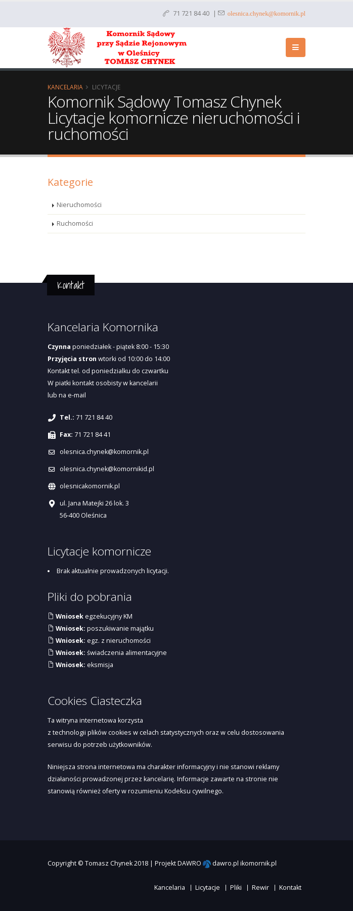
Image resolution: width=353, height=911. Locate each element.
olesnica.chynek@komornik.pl (265, 13)
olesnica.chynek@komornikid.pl (107, 469)
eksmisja (83, 665)
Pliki (236, 887)
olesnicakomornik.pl (90, 486)
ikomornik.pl (258, 863)
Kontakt (290, 887)
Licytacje (207, 887)
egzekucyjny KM (93, 616)
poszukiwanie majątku (104, 628)
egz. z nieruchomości (102, 640)
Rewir (260, 887)
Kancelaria (65, 87)
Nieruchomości (79, 204)
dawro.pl (225, 863)
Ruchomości (75, 223)
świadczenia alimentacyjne (110, 652)
